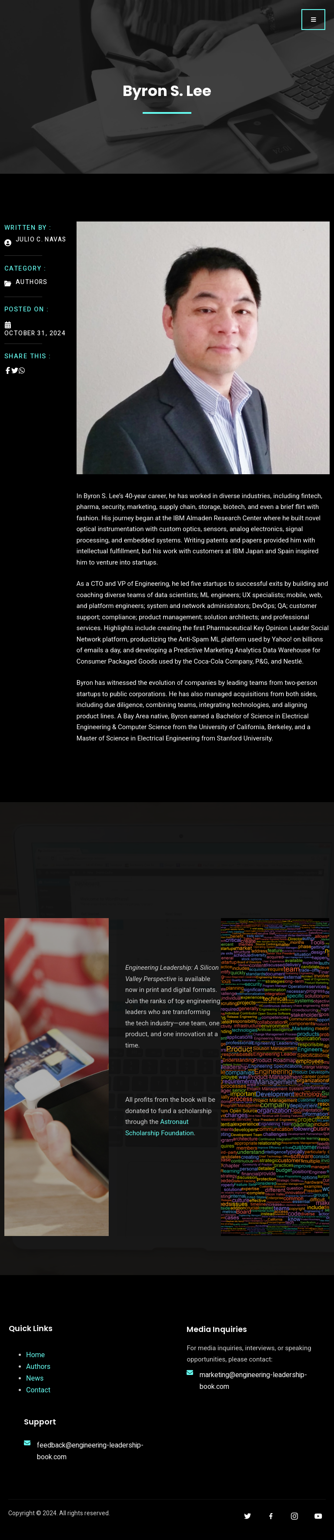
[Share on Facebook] (7, 377)
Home (35, 1359)
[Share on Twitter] (14, 377)
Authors (38, 1370)
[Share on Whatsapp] (21, 377)
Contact (38, 1394)
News (34, 1382)
